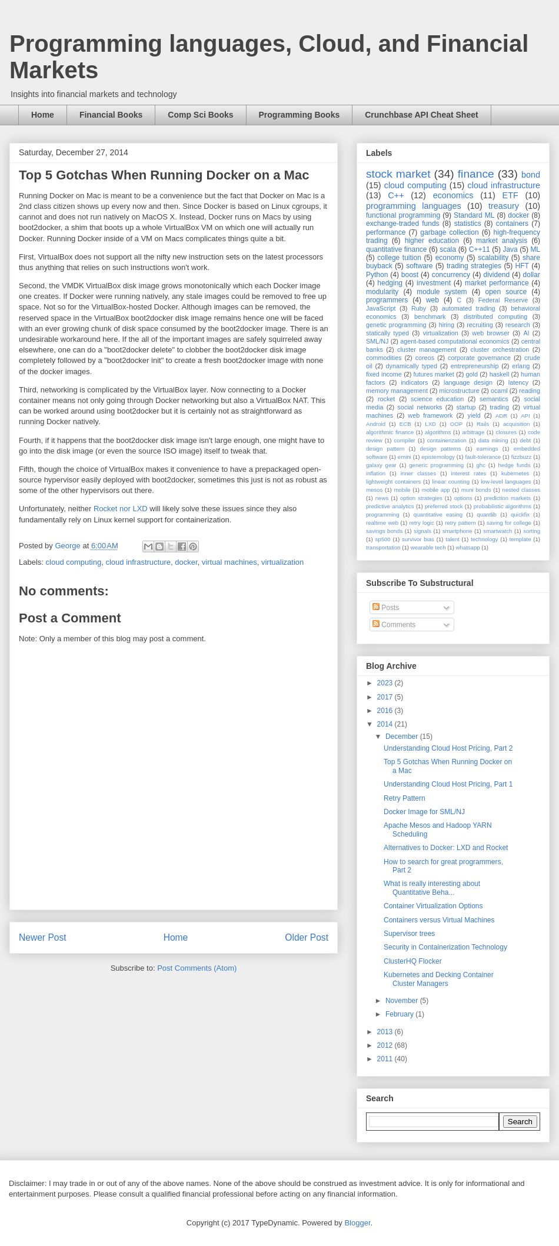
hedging (389, 283)
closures (506, 432)
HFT (522, 266)
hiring (446, 324)
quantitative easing (438, 514)
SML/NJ (377, 341)
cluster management (426, 349)
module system (442, 292)
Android (375, 424)
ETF (510, 195)
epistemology (438, 457)
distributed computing (495, 316)
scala (448, 249)
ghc (481, 465)
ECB (405, 424)
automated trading (468, 308)
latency (518, 382)
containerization (447, 440)
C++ (396, 195)
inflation (375, 473)
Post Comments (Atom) (197, 968)
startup (465, 407)
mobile (402, 490)
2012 (386, 1045)
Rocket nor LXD (121, 508)
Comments (393, 625)
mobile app (436, 490)
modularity (382, 292)
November (402, 1001)
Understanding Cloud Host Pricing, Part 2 (448, 748)
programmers (387, 300)
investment (434, 283)
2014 (386, 724)
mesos (374, 490)
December (402, 736)
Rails (483, 424)
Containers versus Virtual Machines (439, 920)
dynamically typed (412, 365)
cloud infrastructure (138, 562)
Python (377, 275)
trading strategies (474, 266)
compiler (404, 440)
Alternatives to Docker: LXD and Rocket (446, 848)
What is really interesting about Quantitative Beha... (432, 887)
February (400, 1014)
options (463, 498)
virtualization (282, 562)
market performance (497, 283)
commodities (384, 357)
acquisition (516, 424)
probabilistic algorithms (502, 506)
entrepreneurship (475, 365)
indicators (414, 382)
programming (383, 514)
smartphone (457, 531)
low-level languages (506, 481)
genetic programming (396, 324)
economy (449, 258)
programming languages (413, 206)
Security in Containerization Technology (445, 947)
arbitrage (473, 432)
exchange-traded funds (403, 223)
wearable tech (428, 547)
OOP (456, 424)
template (520, 539)
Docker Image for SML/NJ (424, 812)
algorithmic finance (390, 432)
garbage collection (449, 232)
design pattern (385, 448)
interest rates (469, 473)
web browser (490, 333)
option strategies (421, 498)
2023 (386, 683)
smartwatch (497, 531)
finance (476, 174)
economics (453, 195)
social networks (419, 407)
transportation (383, 547)
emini (404, 457)
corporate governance (479, 357)
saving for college (509, 522)
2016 (386, 711)
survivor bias (418, 539)
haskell (500, 374)
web (432, 300)
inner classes (418, 473)
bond (530, 174)
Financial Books (110, 114)
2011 (386, 1059)
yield (474, 415)
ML (535, 249)
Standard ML (474, 215)
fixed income (384, 374)
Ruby (418, 308)
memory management (397, 390)
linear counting (451, 481)
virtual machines (229, 562)
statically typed (387, 333)
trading (499, 407)
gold (472, 374)
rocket (386, 398)
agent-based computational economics (455, 341)
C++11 (479, 249)
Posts (385, 608)
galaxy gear (381, 465)
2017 (386, 697)
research (517, 324)
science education (437, 398)
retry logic (421, 522)
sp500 (383, 539)
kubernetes (515, 473)
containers (512, 223)
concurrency (451, 275)
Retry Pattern (404, 798)
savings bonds (384, 531)
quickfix (520, 514)
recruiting (480, 324)
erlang (521, 365)
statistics (467, 223)
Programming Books (299, 114)
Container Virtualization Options (433, 906)
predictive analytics (390, 506)
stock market (398, 174)
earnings (487, 448)
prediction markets (507, 498)
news (381, 498)
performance (385, 232)
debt (525, 440)
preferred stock (444, 506)
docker (186, 562)
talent (452, 539)
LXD (430, 424)
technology (484, 539)
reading (529, 390)
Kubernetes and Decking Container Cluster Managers (439, 979)
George (68, 545)
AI (526, 333)
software (419, 266)
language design (468, 382)
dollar (531, 275)
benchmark (429, 316)
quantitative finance (396, 249)
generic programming (436, 465)
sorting (531, 531)
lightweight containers (393, 481)
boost (409, 275)
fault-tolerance (483, 457)
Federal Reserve (503, 300)
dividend (496, 275)
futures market (434, 374)
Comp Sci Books (200, 114)
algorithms (438, 432)
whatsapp (468, 547)
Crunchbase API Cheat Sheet (421, 114)
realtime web (382, 522)
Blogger (357, 1222)
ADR (501, 415)
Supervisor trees (409, 933)
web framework (430, 415)
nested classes (521, 490)
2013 (386, 1032)
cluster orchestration (500, 349)
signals (422, 531)
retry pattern (460, 522)
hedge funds (514, 465)
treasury (503, 206)
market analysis (501, 240)
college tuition (399, 258)
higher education (432, 240)
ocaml (499, 390)
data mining (493, 440)
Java (510, 249)
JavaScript (380, 308)
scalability (493, 258)
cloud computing (74, 562)
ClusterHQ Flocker (413, 961)
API (525, 415)
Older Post (306, 937)
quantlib (487, 514)
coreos (424, 357)
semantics (494, 398)
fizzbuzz (521, 457)
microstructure (459, 390)
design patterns (440, 448)
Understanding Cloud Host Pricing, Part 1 (448, 784)
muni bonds (476, 490)
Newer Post (42, 937)
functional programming (403, 215)
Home (42, 114)
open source (506, 292)
